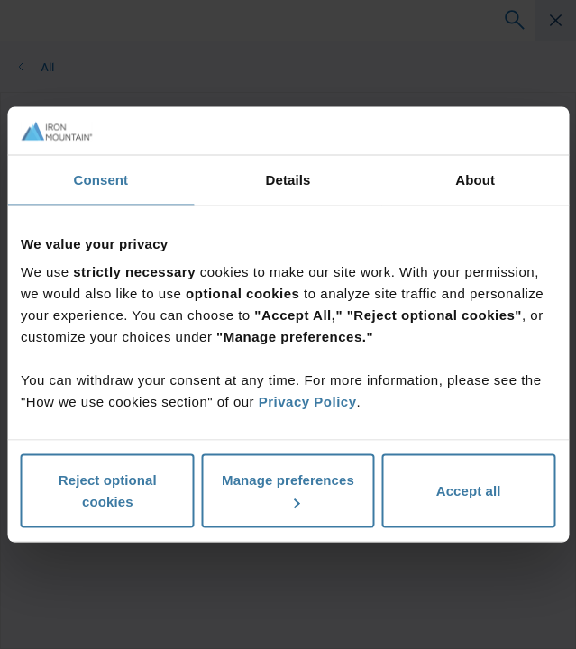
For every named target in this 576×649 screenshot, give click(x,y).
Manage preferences (288, 490)
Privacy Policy (308, 401)
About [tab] (475, 179)
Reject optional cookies (108, 490)
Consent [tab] (100, 179)
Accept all (468, 490)
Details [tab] (288, 179)
